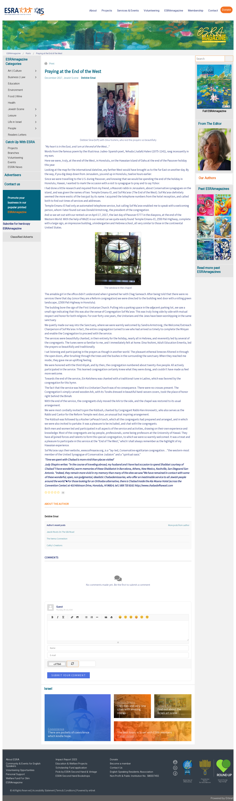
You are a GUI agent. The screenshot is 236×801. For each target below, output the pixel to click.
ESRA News (15, 167)
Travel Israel (125, 736)
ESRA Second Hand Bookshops (73, 776)
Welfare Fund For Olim (18, 778)
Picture (77, 617)
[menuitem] (93, 11)
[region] (118, 35)
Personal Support (15, 774)
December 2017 (53, 77)
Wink (147, 617)
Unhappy (141, 617)
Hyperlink (72, 617)
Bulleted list (86, 617)
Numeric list (91, 617)
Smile (125, 617)
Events (12, 162)
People (12, 128)
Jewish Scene (71, 77)
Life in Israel (15, 122)
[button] (187, 767)
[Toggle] (36, 70)
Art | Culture (15, 71)
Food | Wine (15, 96)
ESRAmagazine (14, 782)
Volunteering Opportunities (20, 770)
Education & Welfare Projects (71, 763)
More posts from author (178, 525)
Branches (13, 153)
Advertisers (12, 175)
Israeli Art (164, 706)
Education (14, 84)
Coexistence (56, 729)
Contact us (12, 184)
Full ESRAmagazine (214, 111)
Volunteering (15, 158)
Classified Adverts (21, 237)
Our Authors (207, 178)
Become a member (120, 763)
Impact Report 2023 (66, 759)
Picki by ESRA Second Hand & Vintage (76, 772)
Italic (57, 617)
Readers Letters (17, 135)
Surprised (131, 617)
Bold (52, 617)
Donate (114, 759)
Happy (120, 617)
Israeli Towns (126, 702)
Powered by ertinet (86, 790)
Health (11, 103)
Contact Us (116, 768)
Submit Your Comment (68, 675)
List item (97, 617)
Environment (15, 90)
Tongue (136, 617)
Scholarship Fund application (71, 768)
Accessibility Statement (43, 790)
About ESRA (12, 759)
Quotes (106, 617)
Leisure (12, 116)
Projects (13, 148)
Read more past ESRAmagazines (209, 270)
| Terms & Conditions (65, 790)
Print (51, 63)
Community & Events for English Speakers (23, 765)
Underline (63, 617)
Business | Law (16, 77)
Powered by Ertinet (222, 798)
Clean (111, 617)
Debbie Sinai (88, 78)
